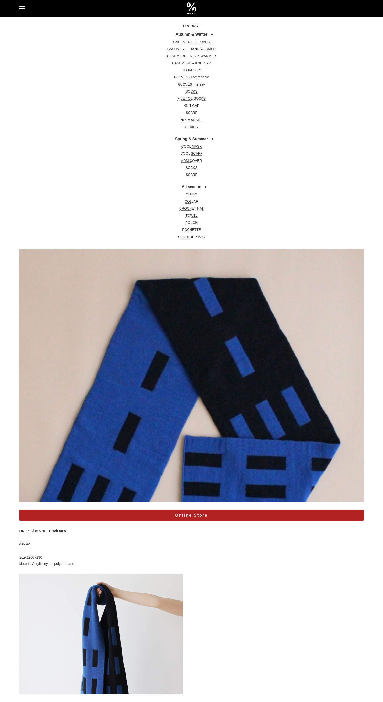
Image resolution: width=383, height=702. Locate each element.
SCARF (191, 113)
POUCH (191, 223)
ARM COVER (191, 160)
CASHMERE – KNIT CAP (191, 63)
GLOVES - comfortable (191, 77)
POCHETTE (191, 230)
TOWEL (191, 215)
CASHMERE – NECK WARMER (191, 56)
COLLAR (191, 201)
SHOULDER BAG (191, 237)
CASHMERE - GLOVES (191, 42)
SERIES (191, 127)
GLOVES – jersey (191, 84)
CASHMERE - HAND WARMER (191, 49)
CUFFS (191, 194)
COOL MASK (191, 146)
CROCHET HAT (191, 208)
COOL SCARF (192, 153)
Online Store (191, 515)
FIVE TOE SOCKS (191, 98)
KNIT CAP (191, 106)
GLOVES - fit (192, 70)
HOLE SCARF (191, 120)
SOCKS (191, 91)
